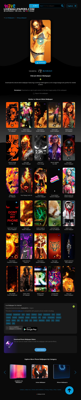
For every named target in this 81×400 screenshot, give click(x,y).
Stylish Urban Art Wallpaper (26, 294)
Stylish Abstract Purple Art (26, 261)
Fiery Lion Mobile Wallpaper (68, 294)
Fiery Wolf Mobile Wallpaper (26, 228)
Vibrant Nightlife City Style (55, 163)
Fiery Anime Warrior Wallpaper (40, 261)
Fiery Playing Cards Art (26, 195)
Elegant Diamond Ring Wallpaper (68, 261)
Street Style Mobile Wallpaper (54, 130)
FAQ (55, 389)
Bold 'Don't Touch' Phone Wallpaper (12, 228)
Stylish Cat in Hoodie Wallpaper (68, 228)
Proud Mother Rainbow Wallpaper (55, 196)
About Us (27, 389)
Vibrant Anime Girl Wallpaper (68, 130)
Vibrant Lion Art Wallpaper (12, 196)
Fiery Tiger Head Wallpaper (55, 261)
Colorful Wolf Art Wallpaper (54, 294)
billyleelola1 (45, 71)
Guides (59, 389)
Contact (22, 389)
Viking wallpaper (22, 18)
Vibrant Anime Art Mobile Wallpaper (68, 196)
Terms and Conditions (38, 389)
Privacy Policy (48, 389)
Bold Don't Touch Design (40, 163)
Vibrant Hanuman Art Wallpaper (12, 130)
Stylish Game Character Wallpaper (26, 130)
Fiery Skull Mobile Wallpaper (26, 163)
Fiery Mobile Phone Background (12, 294)
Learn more (40, 350)
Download (40, 63)
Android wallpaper (17, 311)
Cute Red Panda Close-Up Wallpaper (55, 228)
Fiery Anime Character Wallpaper (40, 196)
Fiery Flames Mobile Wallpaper (40, 130)
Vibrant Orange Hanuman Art (12, 163)
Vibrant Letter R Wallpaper (40, 294)
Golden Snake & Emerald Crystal (40, 228)
